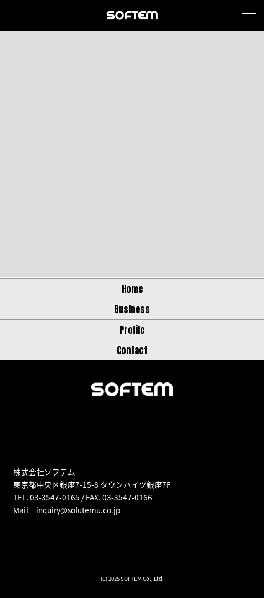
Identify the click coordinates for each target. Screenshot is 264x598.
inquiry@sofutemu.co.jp (78, 509)
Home (132, 288)
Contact (132, 350)
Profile (132, 329)
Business (132, 309)
